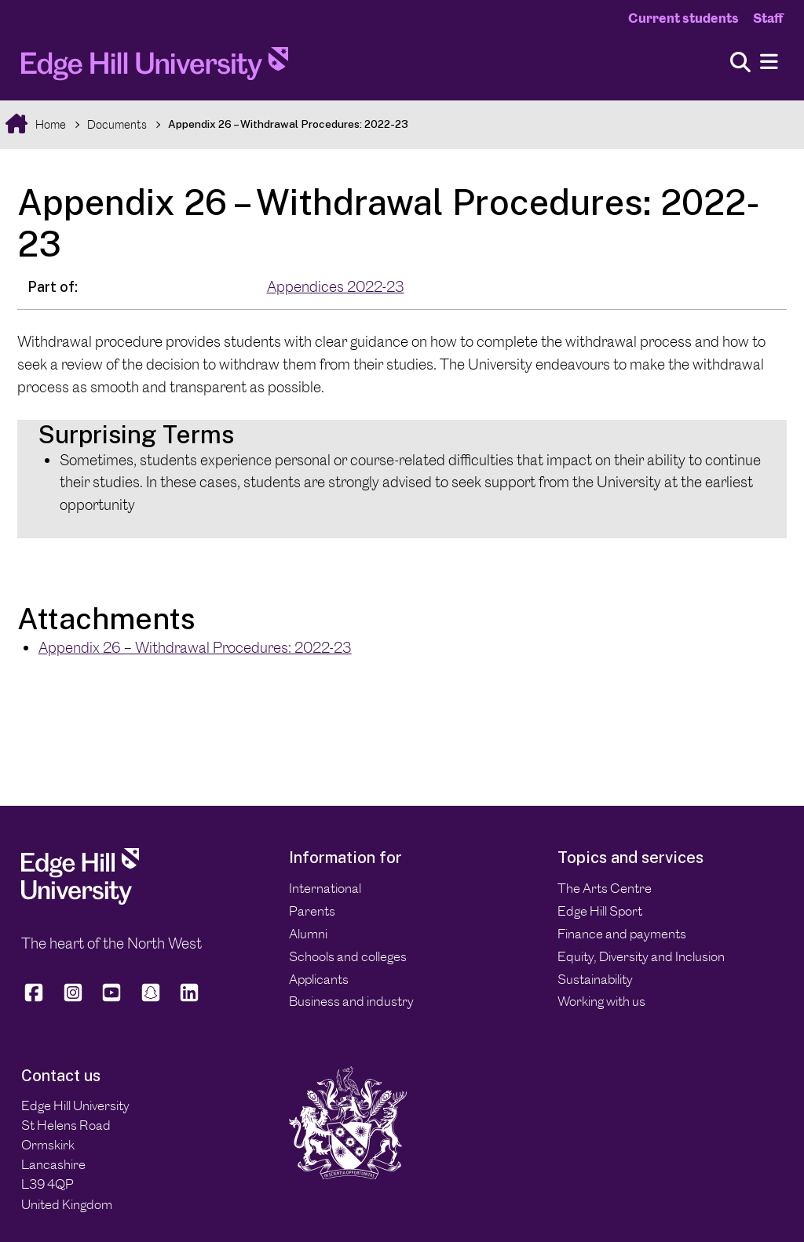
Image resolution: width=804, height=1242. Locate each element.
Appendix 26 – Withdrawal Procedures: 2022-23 (288, 124)
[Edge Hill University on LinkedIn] (189, 999)
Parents (312, 911)
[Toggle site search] (740, 63)
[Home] (154, 68)
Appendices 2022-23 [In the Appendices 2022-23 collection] (335, 287)
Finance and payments (621, 934)
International (325, 888)
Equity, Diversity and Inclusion (641, 956)
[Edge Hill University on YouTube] (111, 999)
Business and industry (351, 1001)
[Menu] (769, 62)
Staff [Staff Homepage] (768, 18)
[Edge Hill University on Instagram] (73, 999)
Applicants (319, 979)
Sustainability (595, 979)
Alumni (308, 934)
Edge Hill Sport (599, 911)
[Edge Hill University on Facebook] (36, 999)
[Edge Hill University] (80, 900)
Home (49, 124)
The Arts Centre (604, 888)
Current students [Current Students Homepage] (683, 18)
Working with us (601, 1001)
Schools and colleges (348, 956)
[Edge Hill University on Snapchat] (151, 999)
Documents (117, 124)
